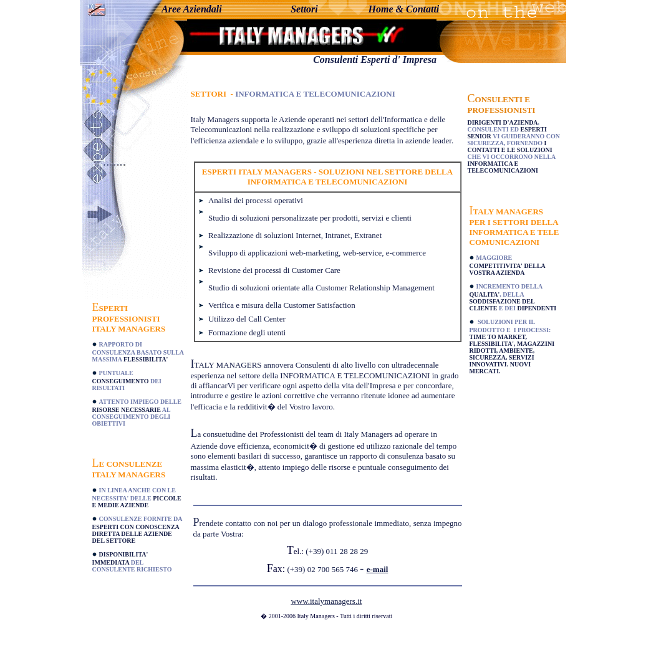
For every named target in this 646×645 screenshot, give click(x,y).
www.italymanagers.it (326, 601)
